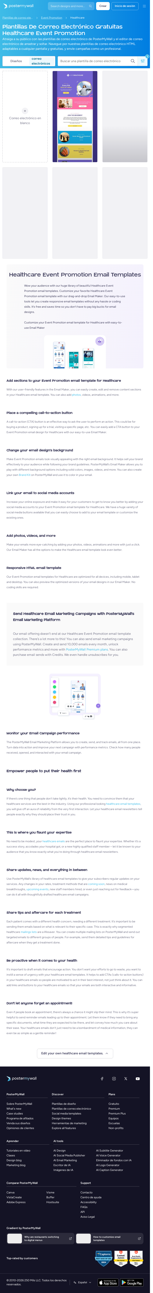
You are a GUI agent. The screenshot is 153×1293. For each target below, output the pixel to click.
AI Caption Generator (109, 1170)
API (82, 1212)
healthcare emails (53, 841)
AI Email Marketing (65, 1160)
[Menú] (144, 6)
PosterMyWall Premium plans (87, 649)
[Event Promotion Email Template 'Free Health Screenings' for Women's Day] (25, 213)
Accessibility (88, 1202)
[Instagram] (114, 1079)
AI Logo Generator (107, 1165)
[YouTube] (138, 1079)
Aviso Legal (87, 1217)
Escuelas (114, 1123)
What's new (14, 1108)
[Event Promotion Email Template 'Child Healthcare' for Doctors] (75, 116)
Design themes (61, 1118)
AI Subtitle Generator (109, 1150)
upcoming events (37, 889)
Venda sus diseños (18, 1123)
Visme (50, 1192)
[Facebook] (102, 1079)
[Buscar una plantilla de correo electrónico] (95, 61)
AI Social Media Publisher (69, 1155)
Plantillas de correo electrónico (17, 17)
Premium (114, 1108)
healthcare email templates (123, 804)
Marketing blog (16, 1165)
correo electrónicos (41, 61)
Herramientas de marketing (69, 1123)
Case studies (15, 1113)
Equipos (114, 1118)
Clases (11, 1155)
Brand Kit (24, 475)
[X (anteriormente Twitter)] (126, 1079)
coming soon (96, 884)
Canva (10, 1192)
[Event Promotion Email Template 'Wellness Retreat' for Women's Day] (75, 213)
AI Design (59, 1150)
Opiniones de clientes (20, 1128)
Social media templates (66, 1113)
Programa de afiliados (20, 1118)
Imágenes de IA (63, 1170)
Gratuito (114, 1104)
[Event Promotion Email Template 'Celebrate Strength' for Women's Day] (125, 213)
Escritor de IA (62, 1165)
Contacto (86, 1192)
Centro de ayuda (90, 1197)
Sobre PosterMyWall (19, 1104)
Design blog (14, 1160)
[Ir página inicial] (16, 6)
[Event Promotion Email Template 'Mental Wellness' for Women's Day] (125, 116)
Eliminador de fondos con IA (113, 1160)
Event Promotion (51, 17)
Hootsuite (52, 1202)
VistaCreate (14, 1197)
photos (76, 395)
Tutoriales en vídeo (18, 1150)
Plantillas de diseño (64, 1104)
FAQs (84, 1207)
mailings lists (29, 932)
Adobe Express (16, 1202)
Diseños (16, 61)
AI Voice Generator (108, 1155)
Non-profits (116, 1128)
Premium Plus (117, 1113)
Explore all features (64, 1128)
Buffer (50, 1197)
